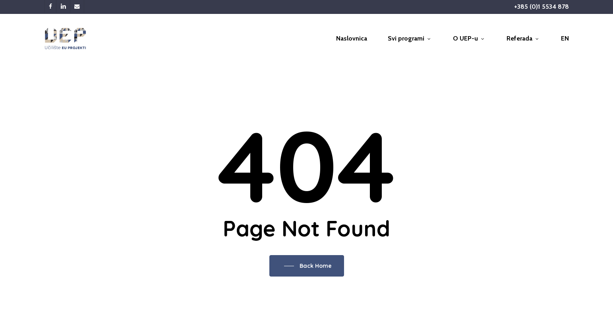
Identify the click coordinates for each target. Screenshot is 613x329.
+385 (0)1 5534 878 (541, 6)
